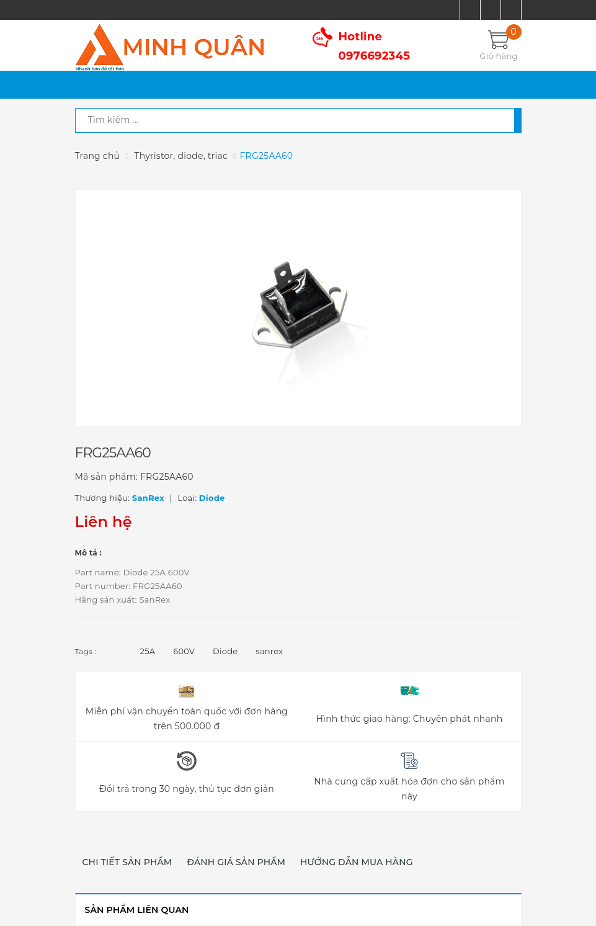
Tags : (86, 651)
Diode (225, 651)
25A (148, 651)
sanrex (269, 651)
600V (184, 651)
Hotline (375, 46)
